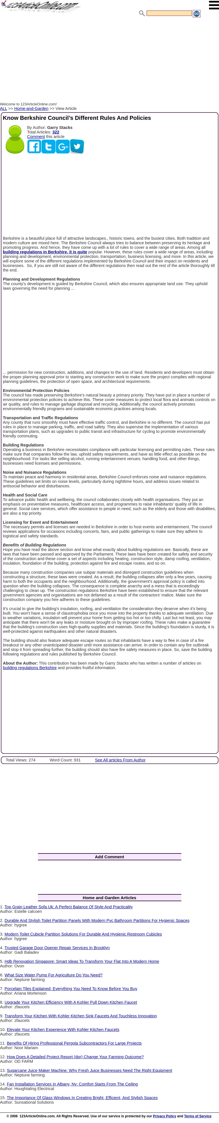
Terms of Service (198, 1116)
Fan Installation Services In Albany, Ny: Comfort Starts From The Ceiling (72, 1084)
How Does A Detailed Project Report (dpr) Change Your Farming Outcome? (75, 1057)
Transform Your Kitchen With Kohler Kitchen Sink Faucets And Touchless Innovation (81, 1016)
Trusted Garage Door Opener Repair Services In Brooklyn (57, 947)
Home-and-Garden (31, 108)
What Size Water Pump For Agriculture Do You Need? (53, 975)
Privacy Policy (164, 1116)
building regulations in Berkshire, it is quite (45, 252)
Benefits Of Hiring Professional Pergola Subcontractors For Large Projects (74, 1043)
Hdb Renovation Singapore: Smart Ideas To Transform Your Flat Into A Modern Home (82, 961)
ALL (3, 108)
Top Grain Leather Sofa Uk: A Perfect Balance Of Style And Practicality (69, 907)
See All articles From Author (120, 760)
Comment (36, 136)
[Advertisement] (109, 60)
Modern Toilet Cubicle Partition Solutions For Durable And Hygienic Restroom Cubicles (83, 934)
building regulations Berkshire (30, 667)
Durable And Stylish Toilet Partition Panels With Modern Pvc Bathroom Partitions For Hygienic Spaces (97, 920)
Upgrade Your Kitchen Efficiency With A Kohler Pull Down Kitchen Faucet (71, 1002)
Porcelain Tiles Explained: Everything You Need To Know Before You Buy (71, 988)
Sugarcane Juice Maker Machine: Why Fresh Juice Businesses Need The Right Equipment (89, 1070)
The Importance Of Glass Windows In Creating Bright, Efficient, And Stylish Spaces (82, 1097)
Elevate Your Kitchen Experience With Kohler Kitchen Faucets (63, 1029)
